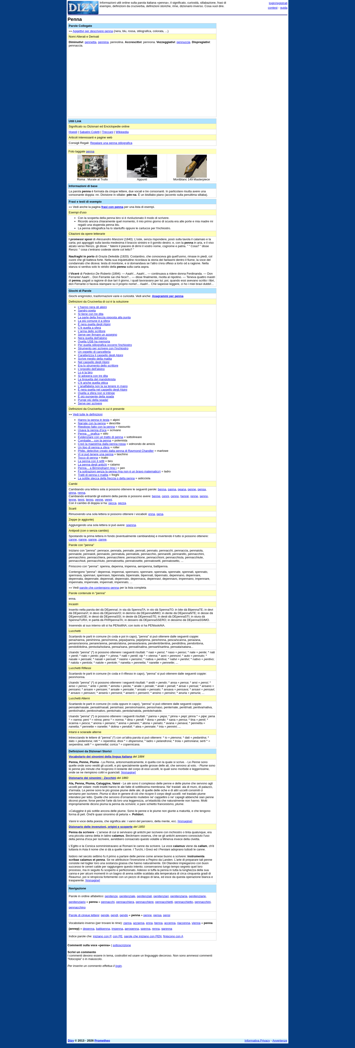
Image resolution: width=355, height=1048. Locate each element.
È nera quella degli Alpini (94, 324)
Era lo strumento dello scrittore (98, 365)
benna (162, 489)
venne (99, 499)
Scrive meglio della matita (95, 358)
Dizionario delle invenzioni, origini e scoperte (101, 826)
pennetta (90, 42)
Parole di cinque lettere (84, 915)
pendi (114, 915)
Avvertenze (279, 1040)
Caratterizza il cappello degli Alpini (100, 355)
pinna (72, 492)
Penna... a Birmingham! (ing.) (97, 468)
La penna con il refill (91, 461)
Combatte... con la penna (94, 440)
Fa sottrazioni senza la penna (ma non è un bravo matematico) (119, 471)
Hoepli (73, 132)
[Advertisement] (253, 85)
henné (184, 496)
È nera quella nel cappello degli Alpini (102, 389)
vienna (196, 923)
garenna (166, 928)
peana (182, 489)
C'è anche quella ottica (93, 382)
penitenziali (144, 896)
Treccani (107, 132)
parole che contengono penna (99, 587)
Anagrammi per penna (167, 296)
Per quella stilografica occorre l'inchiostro (105, 345)
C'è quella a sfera (89, 327)
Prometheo (102, 1040)
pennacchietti (164, 902)
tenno (89, 499)
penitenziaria (178, 896)
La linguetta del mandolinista (97, 379)
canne (73, 539)
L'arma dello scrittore (91, 331)
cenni (165, 496)
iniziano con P (102, 936)
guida (283, 7)
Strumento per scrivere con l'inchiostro (103, 348)
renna (81, 492)
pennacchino (77, 907)
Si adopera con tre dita (93, 376)
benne (156, 496)
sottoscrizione (122, 945)
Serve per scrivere (90, 403)
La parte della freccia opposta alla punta (104, 317)
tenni (81, 499)
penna (90, 151)
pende (105, 915)
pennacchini (202, 902)
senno (204, 496)
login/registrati (278, 3)
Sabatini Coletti (89, 132)
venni (108, 499)
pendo (124, 915)
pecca (112, 503)
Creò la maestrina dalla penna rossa (102, 444)
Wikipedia (122, 132)
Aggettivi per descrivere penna (93, 31)
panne (92, 539)
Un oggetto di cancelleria (94, 351)
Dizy (71, 1040)
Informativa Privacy (257, 1040)
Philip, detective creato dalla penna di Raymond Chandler (116, 450)
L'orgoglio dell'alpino (91, 369)
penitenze (111, 896)
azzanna (138, 923)
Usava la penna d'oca (92, 430)
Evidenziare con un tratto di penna (100, 437)
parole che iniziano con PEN (142, 936)
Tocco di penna (88, 457)
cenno (175, 496)
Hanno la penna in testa (93, 420)
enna (151, 514)
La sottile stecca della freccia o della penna (106, 478)
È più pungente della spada (96, 396)
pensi (166, 915)
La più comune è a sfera (94, 321)
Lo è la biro (85, 372)
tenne (72, 499)
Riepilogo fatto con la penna (96, 426)
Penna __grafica (89, 433)
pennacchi (108, 902)
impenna (117, 928)
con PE (118, 936)
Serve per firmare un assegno (97, 334)
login (118, 966)
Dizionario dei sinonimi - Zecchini (92, 778)
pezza (122, 503)
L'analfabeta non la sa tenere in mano (103, 386)
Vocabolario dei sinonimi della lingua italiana (100, 756)
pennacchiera (125, 902)
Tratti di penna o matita (93, 475)
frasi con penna (112, 207)
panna (172, 489)
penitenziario (77, 902)
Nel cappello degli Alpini (93, 362)
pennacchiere (145, 902)
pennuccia (183, 42)
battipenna (103, 928)
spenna (131, 525)
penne (192, 489)
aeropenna (132, 928)
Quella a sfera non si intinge (96, 393)
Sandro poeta (87, 310)
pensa (202, 489)
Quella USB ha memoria (94, 341)
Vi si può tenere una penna (95, 454)
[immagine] (128, 772)
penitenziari (161, 896)
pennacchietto (184, 902)
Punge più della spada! (93, 400)
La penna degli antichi (92, 464)
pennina (103, 42)
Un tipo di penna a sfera (93, 447)
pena (160, 514)
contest (273, 7)
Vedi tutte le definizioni (87, 414)
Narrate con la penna (92, 423)
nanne (83, 539)
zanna (127, 923)
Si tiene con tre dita (90, 314)
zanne (102, 539)
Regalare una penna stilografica (111, 143)
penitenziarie (197, 896)
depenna (88, 928)
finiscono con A (173, 936)
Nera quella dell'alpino (92, 338)
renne (194, 496)
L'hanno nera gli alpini (92, 307)
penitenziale (127, 896)
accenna (169, 923)
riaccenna (183, 923)
